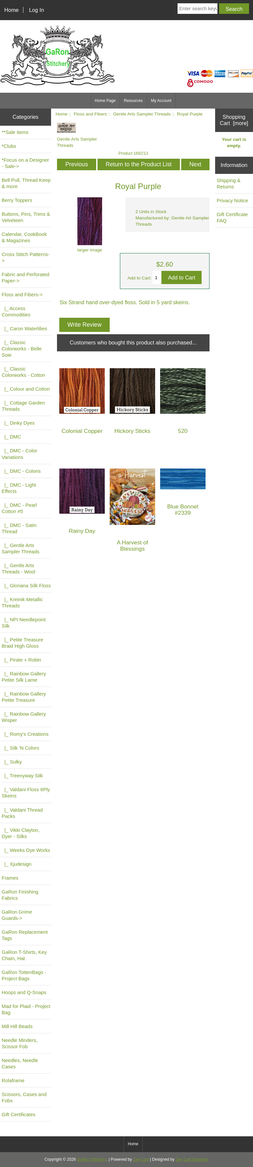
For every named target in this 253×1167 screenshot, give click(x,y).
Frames (10, 878)
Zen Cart (141, 1159)
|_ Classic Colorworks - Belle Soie (22, 349)
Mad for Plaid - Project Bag (26, 1009)
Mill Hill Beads (17, 1026)
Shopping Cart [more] (234, 120)
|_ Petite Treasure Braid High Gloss (22, 643)
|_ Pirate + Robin (21, 660)
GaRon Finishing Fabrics (20, 895)
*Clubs (9, 146)
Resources (133, 100)
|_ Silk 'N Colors (20, 748)
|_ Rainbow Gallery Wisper (24, 717)
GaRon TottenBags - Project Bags (24, 975)
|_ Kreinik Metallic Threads (22, 602)
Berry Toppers (17, 200)
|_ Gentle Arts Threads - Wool (18, 568)
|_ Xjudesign (16, 864)
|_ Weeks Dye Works (26, 850)
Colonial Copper (82, 431)
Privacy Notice (232, 200)
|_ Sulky (12, 761)
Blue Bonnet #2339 (182, 509)
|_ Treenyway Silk (22, 775)
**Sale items (15, 132)
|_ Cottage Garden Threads (23, 406)
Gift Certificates (18, 1114)
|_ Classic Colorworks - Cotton (23, 372)
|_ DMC (11, 436)
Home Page (105, 100)
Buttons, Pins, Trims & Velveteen (26, 217)
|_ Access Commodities (16, 311)
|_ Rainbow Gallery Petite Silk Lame (24, 677)
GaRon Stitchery (91, 1159)
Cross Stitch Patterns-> (25, 257)
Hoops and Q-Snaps (24, 992)
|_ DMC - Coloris (21, 471)
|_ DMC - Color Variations (19, 454)
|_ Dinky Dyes (18, 423)
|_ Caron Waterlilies (24, 328)
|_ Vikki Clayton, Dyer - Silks (21, 833)
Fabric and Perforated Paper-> (25, 277)
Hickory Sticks (132, 431)
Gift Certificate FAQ (232, 217)
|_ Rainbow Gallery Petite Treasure (24, 697)
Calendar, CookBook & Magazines (24, 237)
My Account (161, 100)
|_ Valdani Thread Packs (22, 813)
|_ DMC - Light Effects (19, 488)
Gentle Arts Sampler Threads (142, 114)
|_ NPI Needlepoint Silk (24, 623)
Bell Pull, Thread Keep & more (26, 183)
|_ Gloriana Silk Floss (26, 585)
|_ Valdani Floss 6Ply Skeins (26, 792)
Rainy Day (82, 531)
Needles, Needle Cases (20, 1063)
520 (182, 431)
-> (22, 294)
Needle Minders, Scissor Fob (20, 1043)
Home (11, 10)
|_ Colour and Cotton (26, 389)
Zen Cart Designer (192, 1159)
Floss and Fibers (90, 114)
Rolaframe (13, 1080)
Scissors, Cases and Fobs (24, 1097)
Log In (36, 10)
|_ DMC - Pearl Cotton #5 (19, 508)
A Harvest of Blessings (132, 545)
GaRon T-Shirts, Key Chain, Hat (24, 955)
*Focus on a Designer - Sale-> (25, 163)
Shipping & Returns (228, 183)
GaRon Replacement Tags (25, 935)
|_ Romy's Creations (25, 734)
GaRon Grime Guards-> (17, 915)
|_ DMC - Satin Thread (19, 528)
